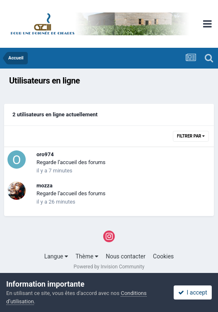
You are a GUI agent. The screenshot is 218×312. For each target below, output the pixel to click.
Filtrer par (191, 136)
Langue (56, 256)
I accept (192, 292)
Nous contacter (125, 256)
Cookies (163, 256)
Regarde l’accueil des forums (71, 162)
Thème (86, 256)
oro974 (45, 154)
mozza (44, 185)
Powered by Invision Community (109, 267)
